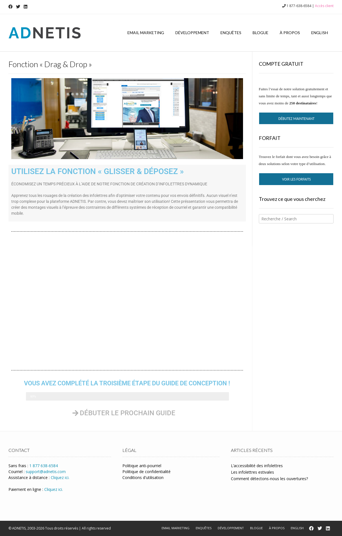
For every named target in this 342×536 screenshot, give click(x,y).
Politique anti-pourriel (141, 465)
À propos (290, 32)
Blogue (260, 32)
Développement (192, 32)
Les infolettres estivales (252, 472)
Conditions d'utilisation (143, 477)
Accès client (324, 5)
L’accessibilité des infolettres (257, 465)
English (319, 32)
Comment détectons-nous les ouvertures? (269, 478)
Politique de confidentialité (146, 471)
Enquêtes (230, 32)
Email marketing (145, 32)
